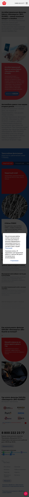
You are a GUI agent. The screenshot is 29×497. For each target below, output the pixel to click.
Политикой (8, 248)
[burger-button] (27, 3)
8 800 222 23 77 (19, 3)
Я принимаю (14, 261)
